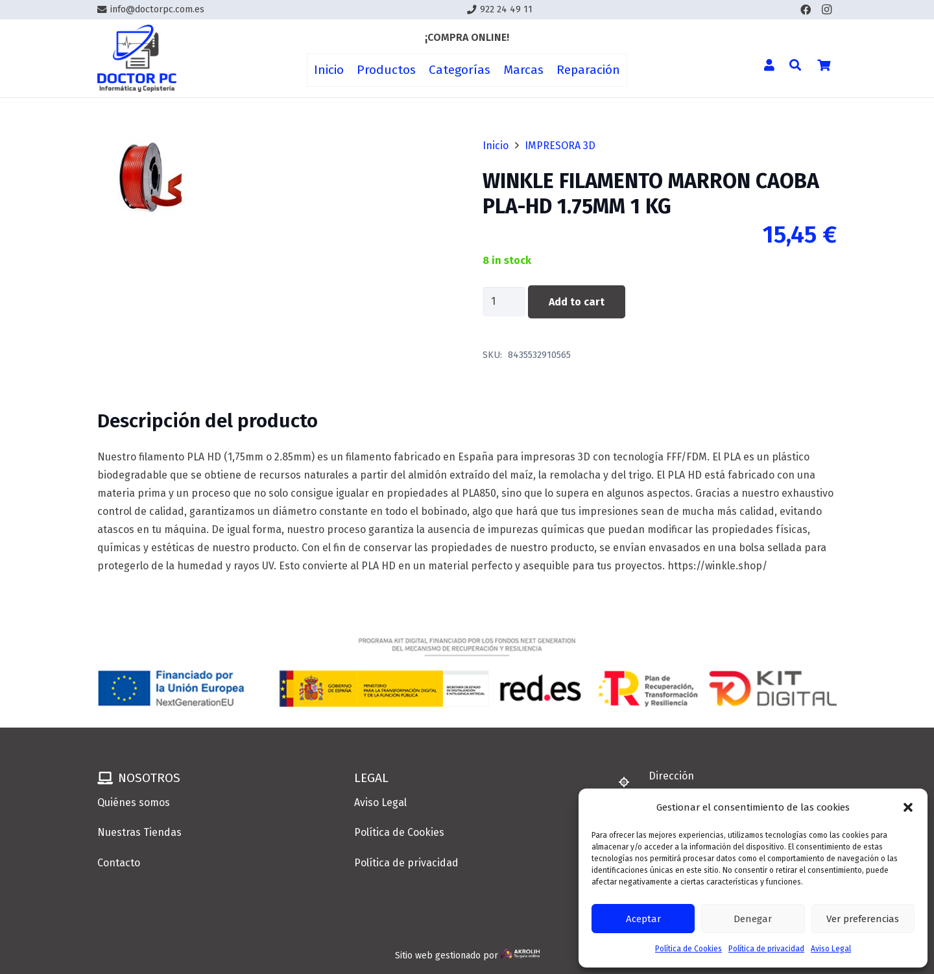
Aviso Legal (831, 948)
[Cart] (824, 65)
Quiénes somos (133, 802)
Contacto (118, 863)
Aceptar (643, 919)
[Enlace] (136, 59)
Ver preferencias (862, 919)
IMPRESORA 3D (560, 145)
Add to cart (577, 302)
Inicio (496, 145)
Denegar (753, 919)
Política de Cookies (688, 948)
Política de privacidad (766, 948)
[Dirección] (630, 782)
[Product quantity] (504, 301)
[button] (908, 807)
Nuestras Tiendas (139, 832)
